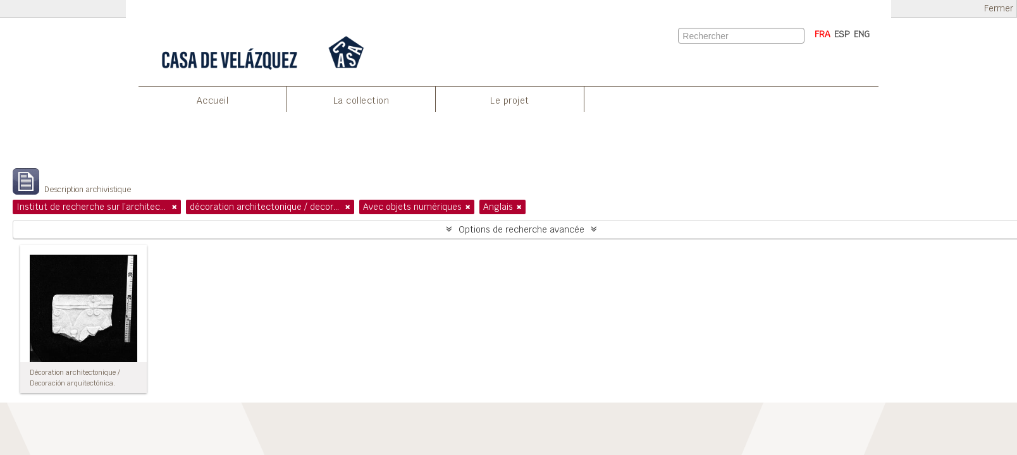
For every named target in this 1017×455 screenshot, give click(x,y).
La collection (361, 100)
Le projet (509, 100)
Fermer (998, 8)
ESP (842, 34)
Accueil (213, 100)
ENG (862, 34)
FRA (822, 34)
